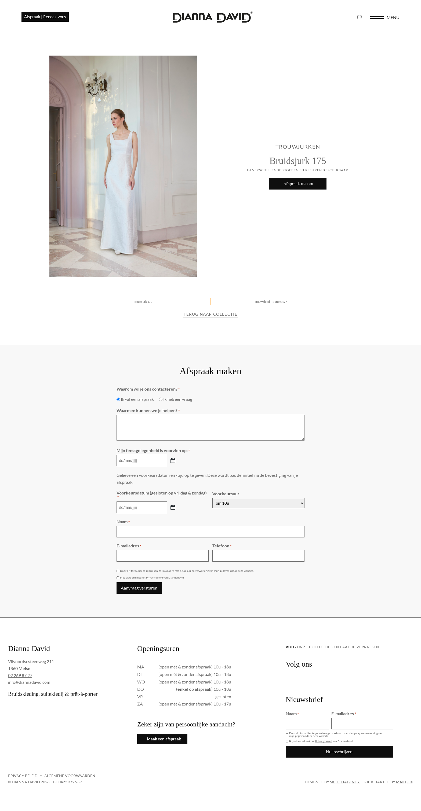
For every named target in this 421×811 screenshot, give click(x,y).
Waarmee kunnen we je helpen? (148, 414)
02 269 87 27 (20, 675)
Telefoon (221, 547)
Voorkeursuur (225, 496)
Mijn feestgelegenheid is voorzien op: (153, 454)
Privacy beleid (154, 578)
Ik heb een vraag (177, 403)
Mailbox (404, 780)
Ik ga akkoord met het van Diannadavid (152, 578)
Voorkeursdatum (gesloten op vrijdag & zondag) (162, 498)
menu (393, 19)
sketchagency (345, 780)
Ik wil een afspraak (137, 403)
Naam (123, 524)
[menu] (377, 19)
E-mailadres (129, 547)
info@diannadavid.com (29, 682)
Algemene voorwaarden (69, 774)
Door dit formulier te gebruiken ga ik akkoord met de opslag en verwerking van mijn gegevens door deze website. (187, 571)
